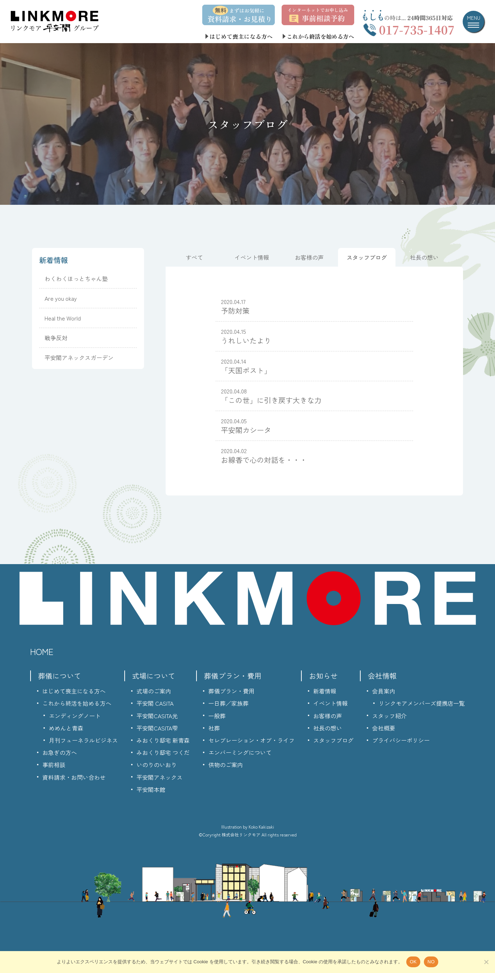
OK (413, 961)
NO (431, 961)
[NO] (486, 961)
